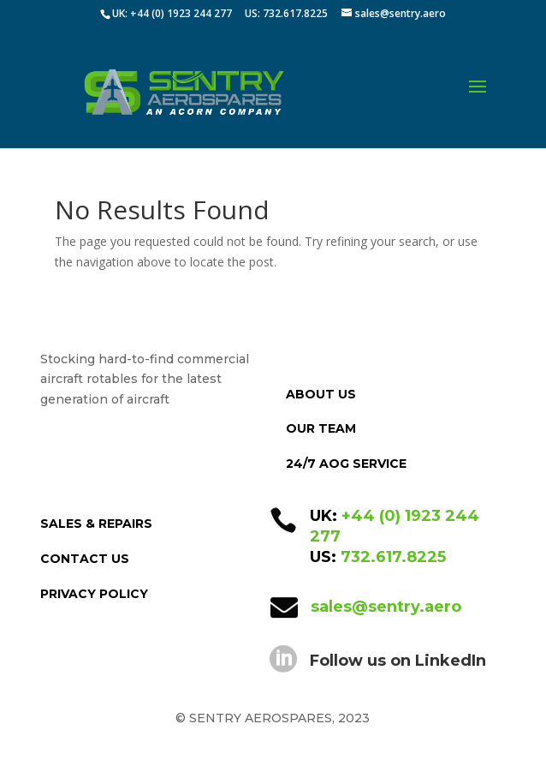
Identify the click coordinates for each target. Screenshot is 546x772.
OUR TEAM (321, 428)
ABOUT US (321, 394)
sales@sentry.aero (386, 606)
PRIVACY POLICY (94, 593)
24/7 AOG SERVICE (346, 463)
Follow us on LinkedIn (398, 660)
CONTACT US (84, 558)
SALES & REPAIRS (96, 523)
